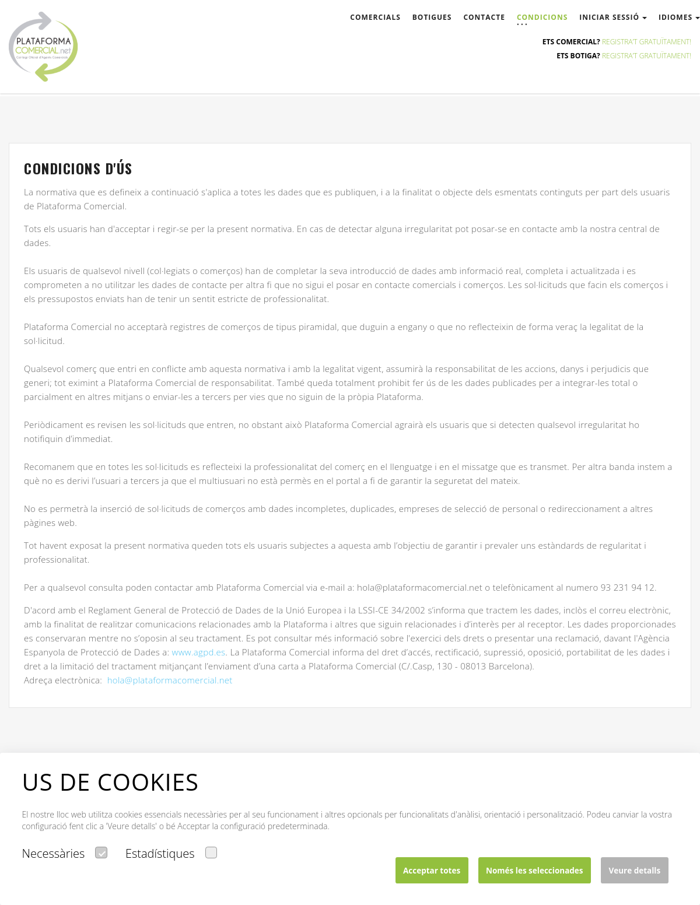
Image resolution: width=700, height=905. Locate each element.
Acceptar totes (431, 870)
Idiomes (679, 17)
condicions (542, 17)
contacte (484, 17)
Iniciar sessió (613, 17)
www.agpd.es (199, 652)
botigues (432, 17)
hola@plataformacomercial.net (170, 680)
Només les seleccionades (534, 870)
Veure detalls (634, 870)
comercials (375, 17)
